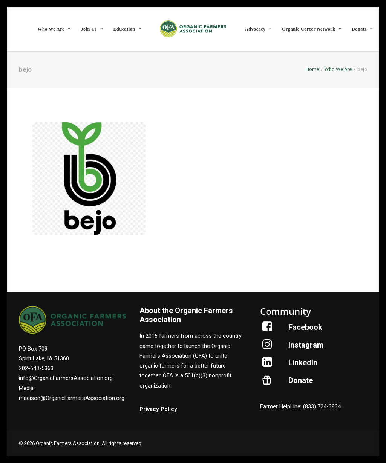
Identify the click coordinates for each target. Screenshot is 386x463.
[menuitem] (53, 29)
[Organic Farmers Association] (193, 28)
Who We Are (53, 29)
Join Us (92, 29)
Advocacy (258, 29)
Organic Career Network (311, 29)
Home (312, 69)
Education (127, 29)
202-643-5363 (36, 368)
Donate (362, 29)
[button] (267, 329)
